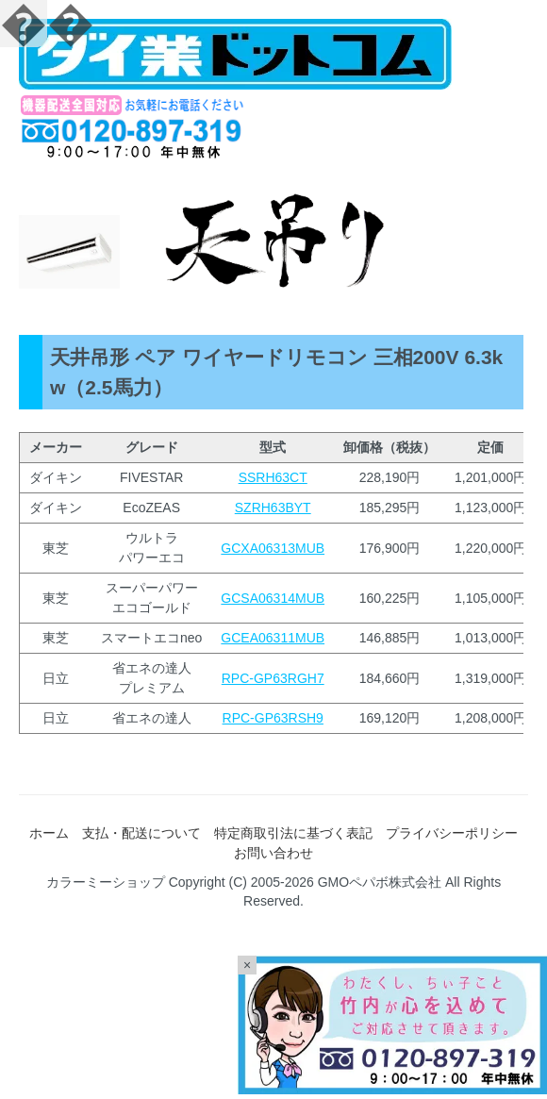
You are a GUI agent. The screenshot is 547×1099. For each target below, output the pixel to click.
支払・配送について (141, 833)
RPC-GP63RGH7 (273, 678)
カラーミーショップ (105, 882)
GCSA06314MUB (272, 598)
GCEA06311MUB (272, 637)
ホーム (49, 833)
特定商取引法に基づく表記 (293, 833)
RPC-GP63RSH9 (273, 717)
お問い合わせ (273, 852)
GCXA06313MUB (272, 548)
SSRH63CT (273, 477)
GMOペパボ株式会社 (379, 882)
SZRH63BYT (273, 507)
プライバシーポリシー (452, 833)
